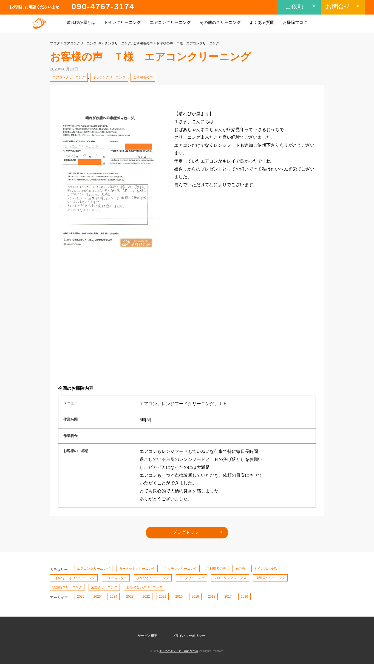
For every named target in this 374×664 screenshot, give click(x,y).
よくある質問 (262, 22)
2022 (146, 596)
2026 (80, 596)
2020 (179, 596)
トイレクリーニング (122, 22)
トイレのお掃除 (265, 569)
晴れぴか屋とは (81, 22)
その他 (240, 569)
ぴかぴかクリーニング (152, 578)
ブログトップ (185, 532)
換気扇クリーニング (270, 578)
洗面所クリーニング (67, 587)
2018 (212, 596)
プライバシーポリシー (188, 636)
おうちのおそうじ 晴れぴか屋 (179, 650)
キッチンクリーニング (114, 43)
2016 (244, 596)
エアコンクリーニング (170, 22)
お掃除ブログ (295, 22)
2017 (228, 596)
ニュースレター (115, 578)
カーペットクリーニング (137, 569)
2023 (130, 596)
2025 (97, 596)
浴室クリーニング (104, 587)
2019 (195, 596)
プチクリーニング (191, 578)
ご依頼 (294, 6)
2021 (162, 596)
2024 (113, 596)
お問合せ (338, 6)
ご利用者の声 (143, 43)
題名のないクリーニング (144, 587)
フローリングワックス (230, 578)
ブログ (55, 43)
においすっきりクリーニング (73, 578)
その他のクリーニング (220, 22)
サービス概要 (147, 636)
